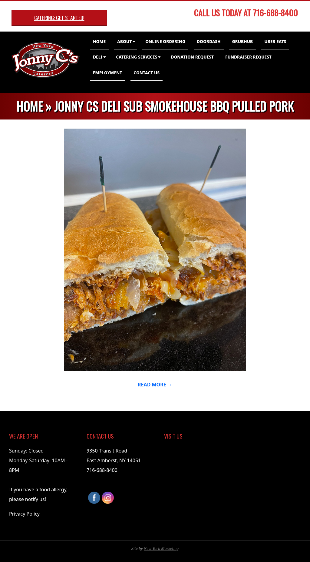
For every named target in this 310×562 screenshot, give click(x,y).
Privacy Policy (24, 513)
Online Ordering (165, 41)
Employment (107, 73)
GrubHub (242, 41)
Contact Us (147, 73)
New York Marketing (161, 548)
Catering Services (136, 57)
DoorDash (209, 41)
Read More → (155, 384)
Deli (97, 57)
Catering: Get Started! (59, 18)
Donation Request (192, 57)
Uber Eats (275, 41)
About (124, 41)
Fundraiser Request (248, 57)
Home (99, 41)
